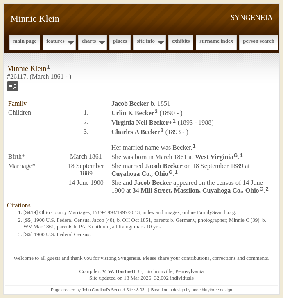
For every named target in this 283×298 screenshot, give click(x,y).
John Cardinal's (96, 290)
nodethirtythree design (212, 290)
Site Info (146, 41)
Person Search (258, 41)
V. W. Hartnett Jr (122, 271)
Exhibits (181, 41)
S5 (28, 220)
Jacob (130, 103)
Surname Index (216, 41)
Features (55, 41)
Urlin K (132, 112)
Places (120, 41)
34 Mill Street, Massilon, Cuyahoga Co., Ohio (196, 190)
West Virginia (214, 156)
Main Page (24, 41)
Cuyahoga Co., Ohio (139, 173)
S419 (30, 212)
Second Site (122, 290)
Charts (89, 41)
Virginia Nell (140, 122)
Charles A (135, 131)
